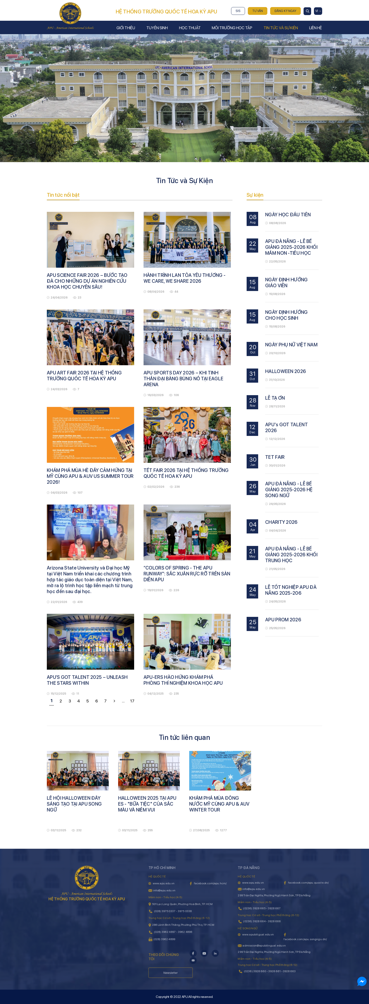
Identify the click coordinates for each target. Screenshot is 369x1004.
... (123, 700)
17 (132, 700)
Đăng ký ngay (285, 11)
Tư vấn (257, 11)
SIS (238, 11)
